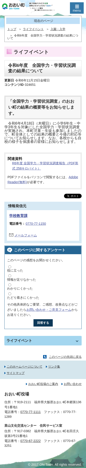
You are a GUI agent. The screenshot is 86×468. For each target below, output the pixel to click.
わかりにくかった (20, 288)
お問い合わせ (73, 384)
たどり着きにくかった (23, 297)
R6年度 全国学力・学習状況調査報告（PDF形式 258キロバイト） (45, 165)
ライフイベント (33, 29)
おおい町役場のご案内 (43, 384)
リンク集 (54, 366)
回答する (43, 322)
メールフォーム (25, 235)
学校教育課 (18, 216)
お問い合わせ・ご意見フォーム (48, 309)
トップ (11, 29)
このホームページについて (24, 366)
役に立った (15, 270)
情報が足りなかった (21, 279)
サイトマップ (16, 373)
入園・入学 (57, 29)
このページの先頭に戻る (65, 356)
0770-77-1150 (36, 223)
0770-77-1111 (30, 412)
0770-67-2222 (30, 441)
